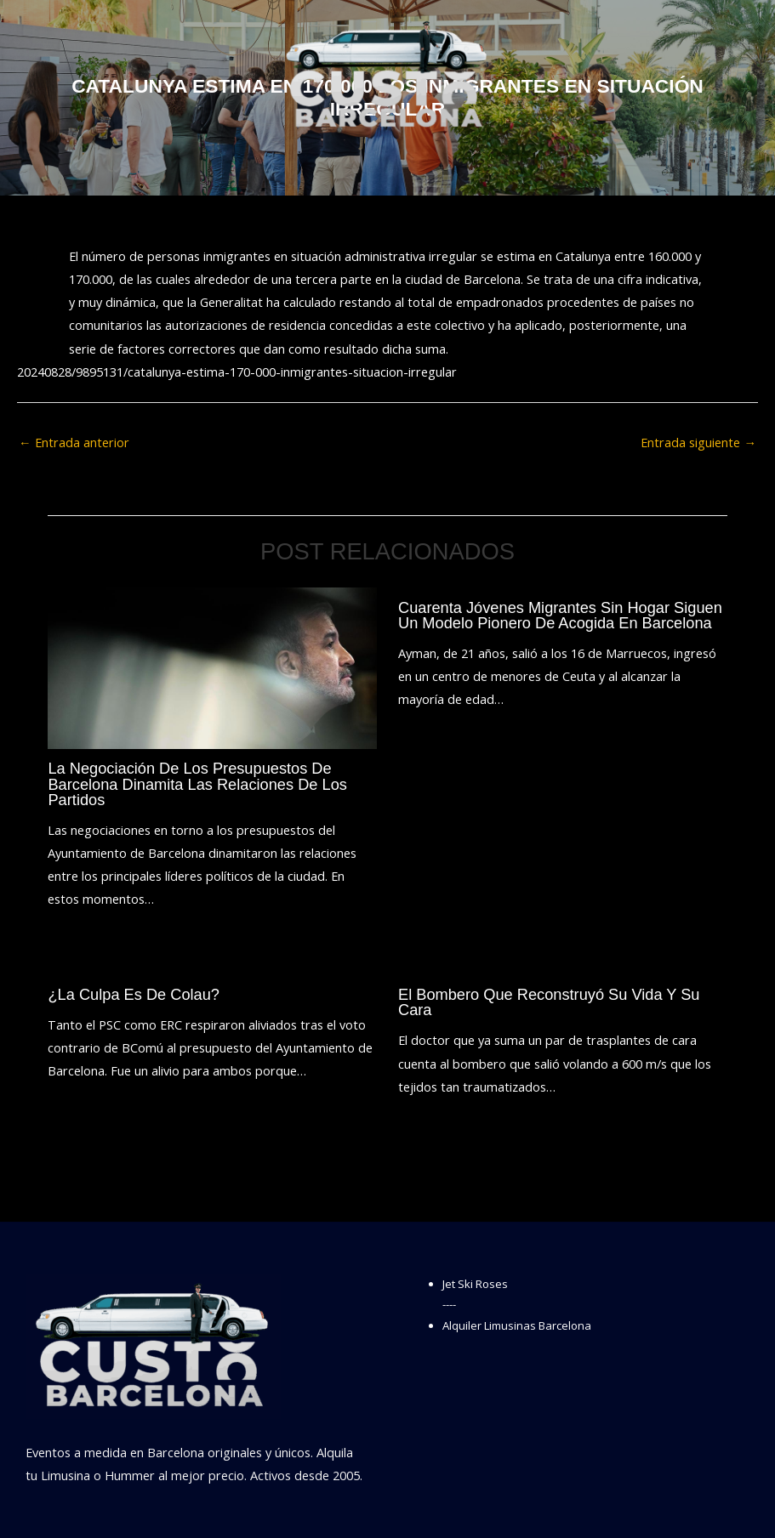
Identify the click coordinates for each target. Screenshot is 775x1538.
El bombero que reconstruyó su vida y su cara (548, 1002)
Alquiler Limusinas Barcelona (516, 1325)
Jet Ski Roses (475, 1283)
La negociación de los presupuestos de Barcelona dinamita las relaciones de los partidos (197, 783)
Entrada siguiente (698, 442)
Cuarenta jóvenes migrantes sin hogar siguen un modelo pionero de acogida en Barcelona (560, 615)
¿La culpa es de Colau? (133, 994)
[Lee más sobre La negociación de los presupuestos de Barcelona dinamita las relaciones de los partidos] (212, 666)
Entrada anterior (74, 442)
